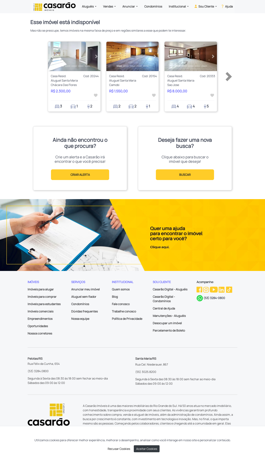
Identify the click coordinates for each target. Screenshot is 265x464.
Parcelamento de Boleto (169, 330)
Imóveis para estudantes (44, 304)
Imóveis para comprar (42, 297)
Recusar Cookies (119, 449)
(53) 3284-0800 (214, 298)
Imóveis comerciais (40, 311)
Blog (115, 297)
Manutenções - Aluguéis (169, 316)
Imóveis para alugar (41, 289)
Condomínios (153, 6)
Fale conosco (121, 304)
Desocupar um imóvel (167, 323)
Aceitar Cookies (146, 449)
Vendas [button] (108, 6)
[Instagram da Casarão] (206, 289)
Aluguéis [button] (88, 6)
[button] (52, 56)
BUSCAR (185, 175)
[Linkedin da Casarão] (221, 289)
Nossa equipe (80, 319)
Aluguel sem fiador (83, 297)
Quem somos (121, 289)
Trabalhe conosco (124, 311)
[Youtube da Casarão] (214, 289)
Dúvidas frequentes (84, 311)
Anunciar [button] (128, 6)
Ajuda (226, 6)
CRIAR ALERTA (80, 175)
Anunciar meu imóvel (85, 289)
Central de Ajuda (164, 308)
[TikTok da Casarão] (229, 289)
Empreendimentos (40, 319)
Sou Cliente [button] (204, 6)
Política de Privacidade (127, 319)
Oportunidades (38, 326)
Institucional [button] (177, 6)
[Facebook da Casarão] (200, 289)
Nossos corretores (40, 333)
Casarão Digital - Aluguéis (170, 289)
